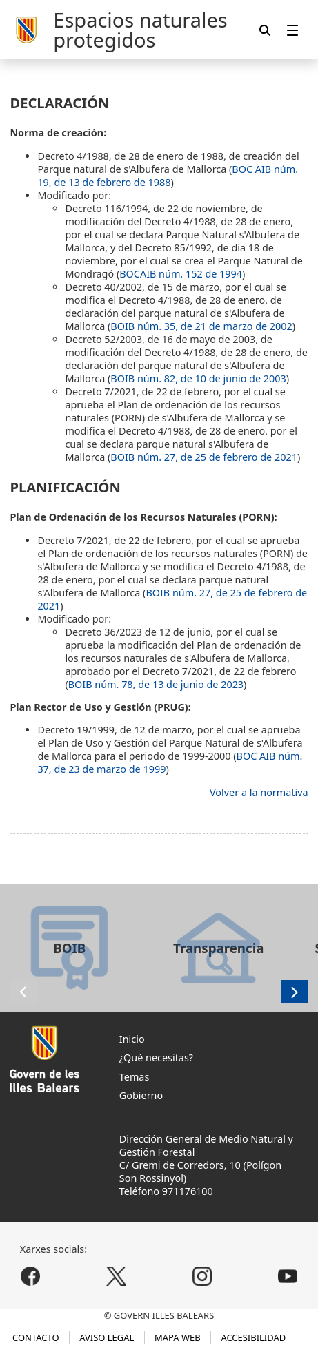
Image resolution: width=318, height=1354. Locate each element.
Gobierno (141, 1095)
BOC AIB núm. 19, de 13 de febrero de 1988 (167, 176)
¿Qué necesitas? (156, 1057)
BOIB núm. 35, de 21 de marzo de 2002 (201, 326)
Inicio (132, 1038)
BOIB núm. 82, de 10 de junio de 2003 (198, 378)
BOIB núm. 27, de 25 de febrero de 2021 (203, 457)
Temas (134, 1076)
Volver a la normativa (259, 792)
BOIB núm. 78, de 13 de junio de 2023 (156, 684)
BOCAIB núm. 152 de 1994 (180, 273)
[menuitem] (292, 30)
